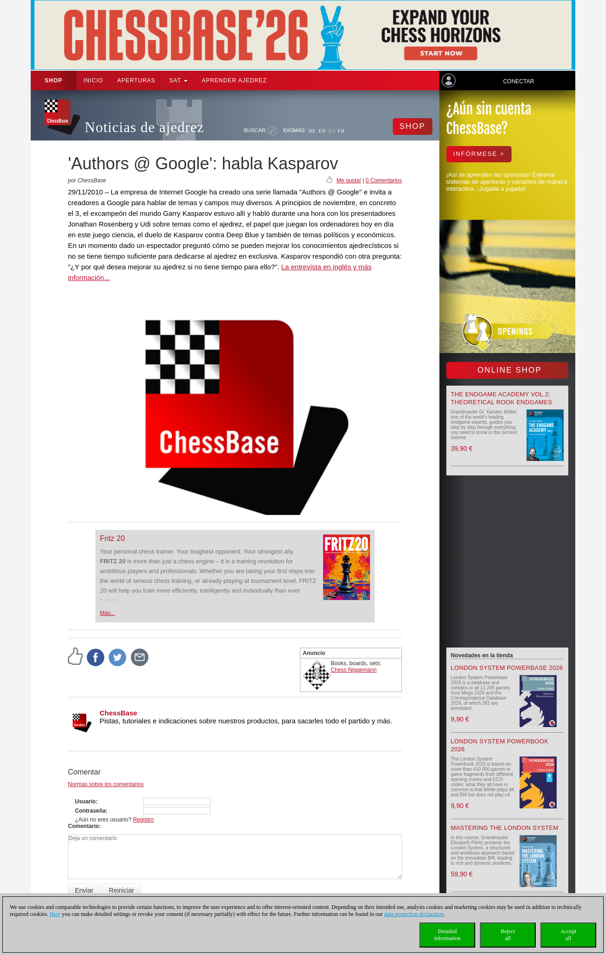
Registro (143, 819)
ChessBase (118, 713)
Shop (53, 80)
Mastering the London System (505, 827)
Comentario (83, 826)
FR (341, 131)
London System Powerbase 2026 (507, 667)
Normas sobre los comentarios (106, 784)
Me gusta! (349, 180)
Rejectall (508, 935)
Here (55, 914)
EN (322, 131)
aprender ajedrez (234, 80)
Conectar (518, 81)
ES (332, 131)
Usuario (85, 801)
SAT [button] (178, 80)
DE (312, 131)
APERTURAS (136, 80)
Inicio (93, 80)
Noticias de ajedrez (144, 127)
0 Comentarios (383, 180)
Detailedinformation (447, 935)
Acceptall (568, 935)
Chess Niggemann (354, 670)
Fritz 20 (112, 538)
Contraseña (90, 811)
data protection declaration (414, 914)
